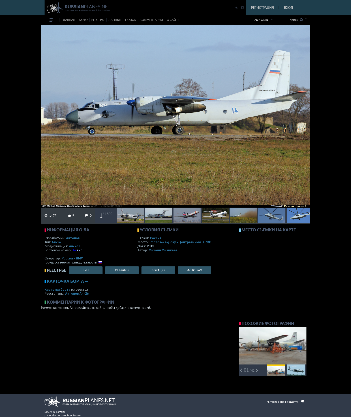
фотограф (194, 270)
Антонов (73, 238)
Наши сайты (261, 19)
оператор (122, 270)
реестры (98, 20)
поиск (130, 20)
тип (79, 250)
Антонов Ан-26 (77, 293)
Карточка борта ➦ (67, 281)
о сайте (173, 20)
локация (158, 270)
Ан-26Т (74, 246)
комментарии (151, 20)
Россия (155, 238)
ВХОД (288, 7)
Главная (68, 20)
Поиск (296, 20)
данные (114, 20)
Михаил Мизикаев (163, 250)
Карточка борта (57, 289)
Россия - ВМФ (72, 258)
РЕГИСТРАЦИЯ (262, 7)
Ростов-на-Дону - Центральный (181, 242)
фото (83, 20)
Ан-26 (56, 242)
